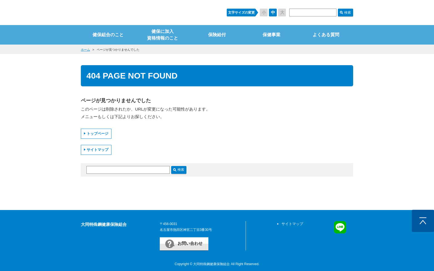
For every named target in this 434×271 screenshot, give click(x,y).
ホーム (85, 49)
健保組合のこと (108, 34)
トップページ (97, 133)
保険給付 (217, 34)
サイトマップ (97, 150)
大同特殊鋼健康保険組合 (104, 224)
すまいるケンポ (148, 12)
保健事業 (271, 34)
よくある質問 (326, 34)
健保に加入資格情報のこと (162, 34)
